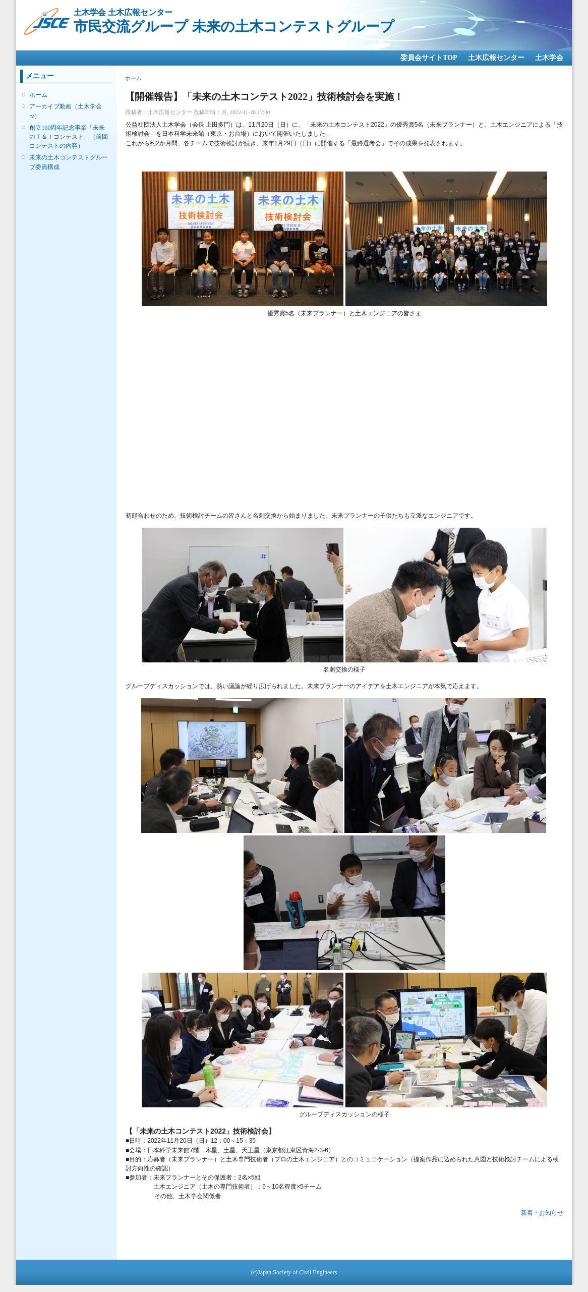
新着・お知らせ (542, 1212)
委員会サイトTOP (428, 58)
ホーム (38, 94)
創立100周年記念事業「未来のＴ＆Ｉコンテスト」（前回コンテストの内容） (68, 136)
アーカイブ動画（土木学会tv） (65, 111)
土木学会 (549, 58)
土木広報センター (496, 58)
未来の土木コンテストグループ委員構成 (68, 162)
